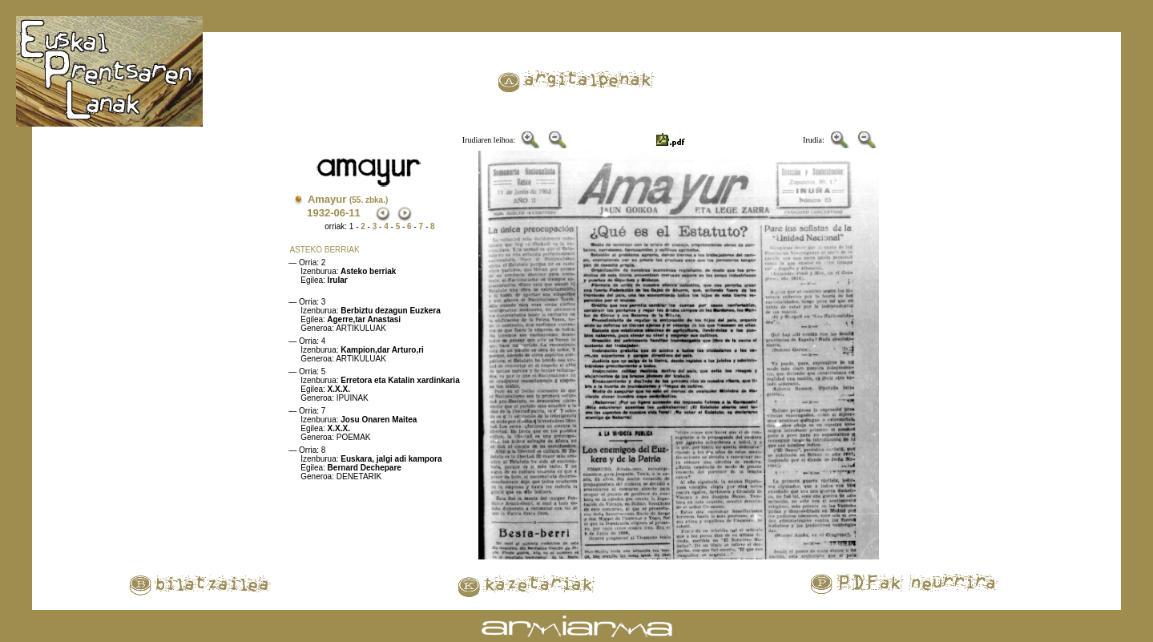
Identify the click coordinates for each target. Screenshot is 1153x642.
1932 (318, 213)
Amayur (348, 199)
